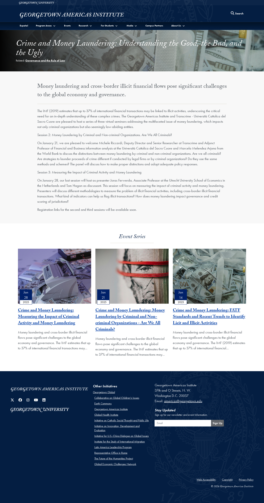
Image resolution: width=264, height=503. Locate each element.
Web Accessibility (206, 479)
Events (67, 25)
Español (24, 25)
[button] (46, 25)
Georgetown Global (104, 392)
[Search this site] (237, 13)
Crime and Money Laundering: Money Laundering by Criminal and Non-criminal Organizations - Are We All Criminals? (130, 320)
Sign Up (217, 423)
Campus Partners (154, 25)
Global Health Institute (106, 415)
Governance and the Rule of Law (45, 60)
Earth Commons (103, 403)
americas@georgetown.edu (183, 401)
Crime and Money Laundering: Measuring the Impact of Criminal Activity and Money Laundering (48, 317)
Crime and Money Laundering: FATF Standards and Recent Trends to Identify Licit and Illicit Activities (209, 317)
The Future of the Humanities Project (113, 458)
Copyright (227, 479)
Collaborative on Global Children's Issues (116, 398)
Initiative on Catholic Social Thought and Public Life (121, 420)
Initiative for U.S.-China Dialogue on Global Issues (121, 436)
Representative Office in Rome (110, 453)
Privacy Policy (246, 479)
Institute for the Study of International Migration (119, 441)
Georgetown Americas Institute (111, 409)
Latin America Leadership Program (113, 447)
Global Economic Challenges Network (115, 464)
